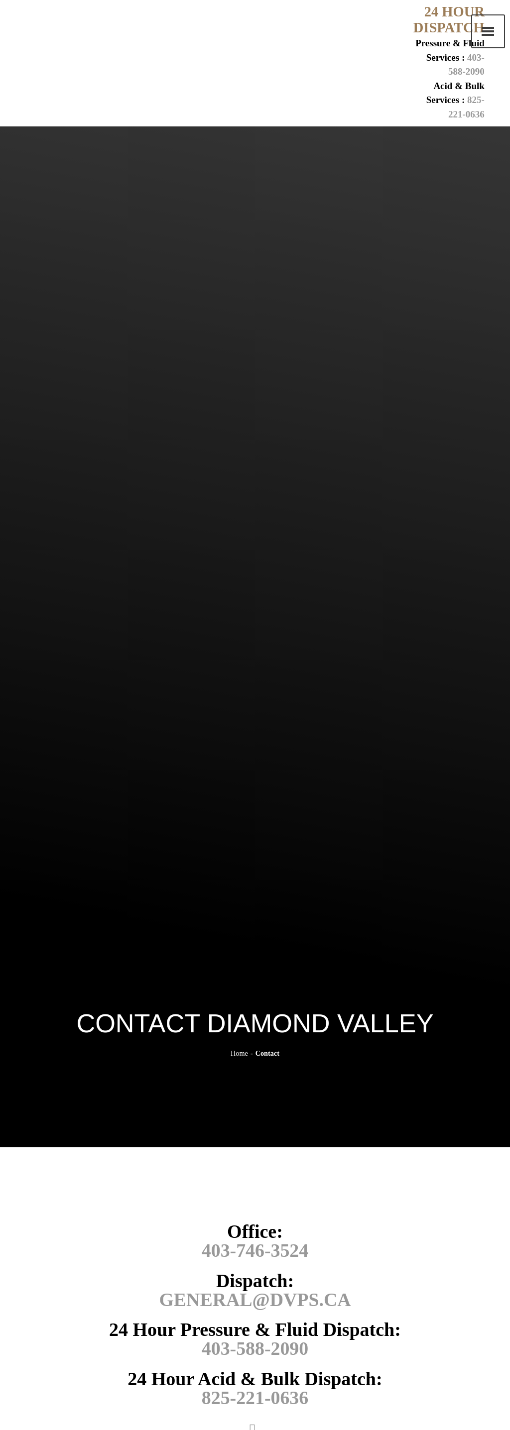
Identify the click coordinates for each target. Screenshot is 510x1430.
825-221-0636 (254, 1396)
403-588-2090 (254, 1347)
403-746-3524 (254, 1250)
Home (239, 1053)
